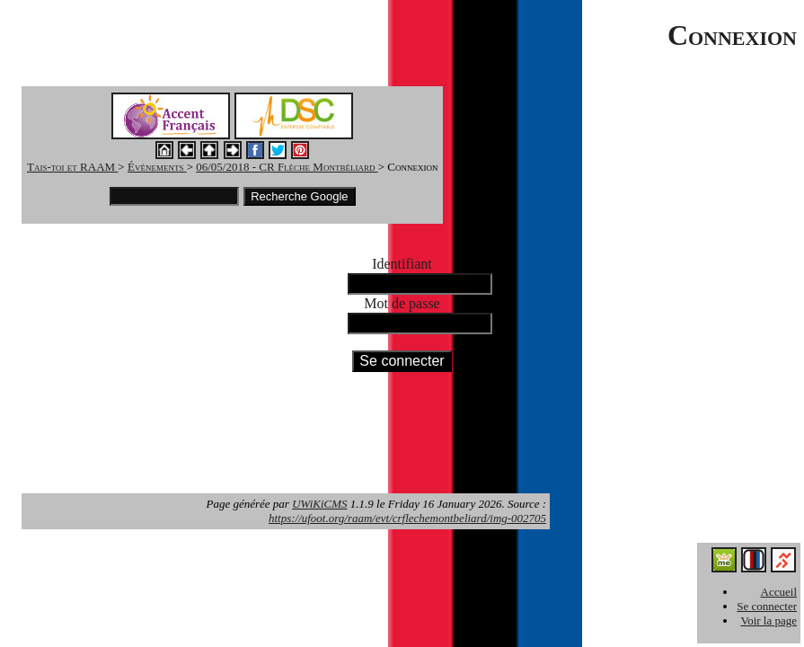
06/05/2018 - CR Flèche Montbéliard (286, 166)
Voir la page (768, 620)
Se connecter (767, 606)
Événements (157, 166)
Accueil (779, 591)
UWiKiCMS (319, 503)
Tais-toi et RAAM (72, 166)
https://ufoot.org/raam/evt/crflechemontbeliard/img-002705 (407, 518)
